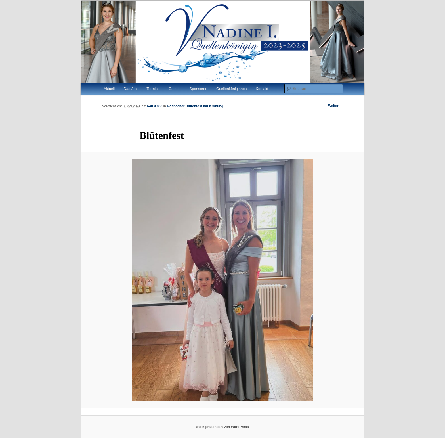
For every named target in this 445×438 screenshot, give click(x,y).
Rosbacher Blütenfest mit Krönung (195, 106)
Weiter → (335, 106)
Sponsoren (198, 89)
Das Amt (131, 89)
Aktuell (109, 89)
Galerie (174, 89)
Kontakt (262, 89)
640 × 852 (155, 106)
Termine (152, 89)
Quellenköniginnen (231, 89)
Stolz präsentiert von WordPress (222, 427)
